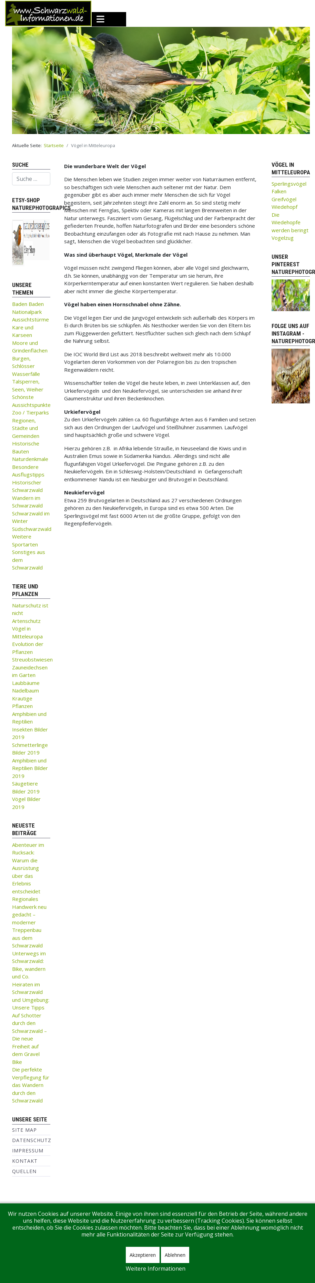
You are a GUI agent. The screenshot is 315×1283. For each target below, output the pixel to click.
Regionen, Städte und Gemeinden (25, 428)
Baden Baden (28, 303)
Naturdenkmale (30, 458)
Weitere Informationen (155, 1268)
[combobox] (31, 178)
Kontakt (25, 1161)
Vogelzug (283, 237)
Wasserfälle (26, 373)
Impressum (27, 1150)
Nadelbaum (25, 690)
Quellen (24, 1171)
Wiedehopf (284, 206)
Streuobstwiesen (32, 659)
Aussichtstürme (30, 319)
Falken (279, 191)
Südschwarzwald (31, 528)
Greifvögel (284, 199)
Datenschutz (31, 1140)
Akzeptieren (143, 1255)
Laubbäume (26, 682)
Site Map (24, 1130)
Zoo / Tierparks (30, 412)
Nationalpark (27, 311)
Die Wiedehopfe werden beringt (290, 222)
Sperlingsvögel (289, 183)
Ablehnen (175, 1255)
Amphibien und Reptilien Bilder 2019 (30, 768)
